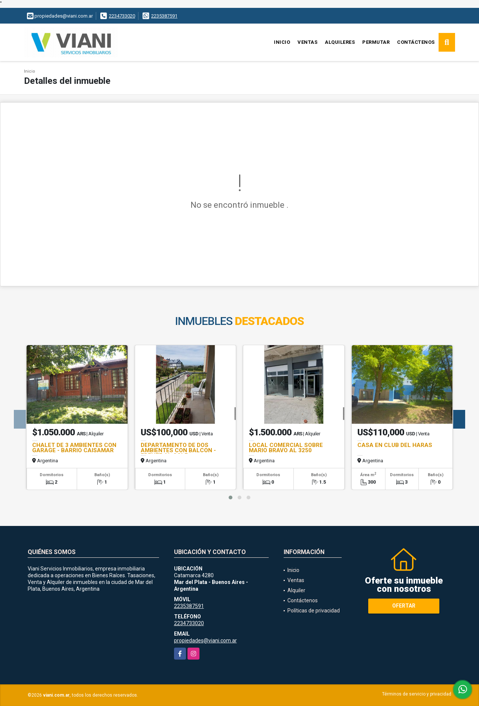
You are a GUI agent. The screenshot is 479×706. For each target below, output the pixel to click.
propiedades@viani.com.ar (205, 640)
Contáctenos (416, 42)
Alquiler (296, 590)
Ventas (307, 42)
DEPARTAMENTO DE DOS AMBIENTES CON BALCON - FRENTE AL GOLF (178, 450)
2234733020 (122, 16)
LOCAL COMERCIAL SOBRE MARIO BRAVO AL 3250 (286, 448)
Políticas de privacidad (313, 611)
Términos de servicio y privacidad (416, 694)
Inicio (282, 42)
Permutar (376, 42)
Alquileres (340, 42)
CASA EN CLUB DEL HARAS (394, 445)
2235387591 (164, 16)
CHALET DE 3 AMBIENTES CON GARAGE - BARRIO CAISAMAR (74, 448)
